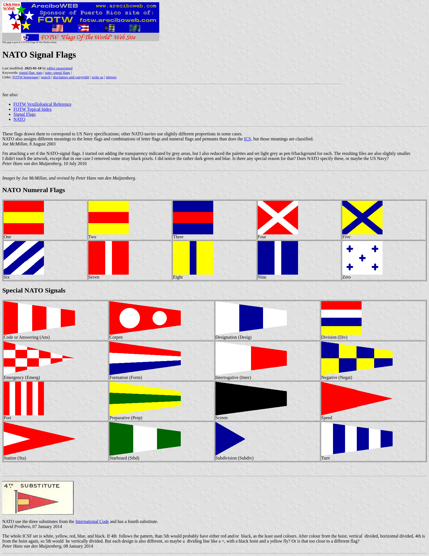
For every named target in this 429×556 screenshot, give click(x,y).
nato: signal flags (57, 72)
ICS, (248, 138)
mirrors (111, 77)
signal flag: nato (31, 72)
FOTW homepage (25, 77)
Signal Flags (24, 114)
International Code (92, 521)
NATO (19, 119)
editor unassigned (59, 68)
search (45, 77)
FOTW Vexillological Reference (42, 104)
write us (98, 77)
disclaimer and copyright (71, 77)
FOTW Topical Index (32, 109)
